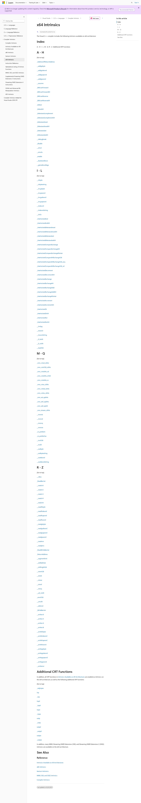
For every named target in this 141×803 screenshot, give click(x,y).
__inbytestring (41, 184)
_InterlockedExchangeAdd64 (46, 292)
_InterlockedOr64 (43, 313)
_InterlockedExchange (44, 279)
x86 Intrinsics (41, 767)
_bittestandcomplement (45, 113)
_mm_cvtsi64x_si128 (44, 376)
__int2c (39, 214)
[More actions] (102, 18)
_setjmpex (40, 688)
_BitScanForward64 (43, 92)
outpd (39, 727)
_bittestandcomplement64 (46, 118)
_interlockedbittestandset (45, 236)
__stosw (39, 580)
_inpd (39, 705)
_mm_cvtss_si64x (43, 384)
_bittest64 (40, 109)
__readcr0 (40, 485)
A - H (119, 24)
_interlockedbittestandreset (46, 227)
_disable (39, 143)
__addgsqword (42, 75)
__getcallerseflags (43, 165)
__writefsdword (42, 636)
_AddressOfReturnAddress (46, 62)
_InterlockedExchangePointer (46, 296)
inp (38, 692)
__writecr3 (40, 619)
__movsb (40, 414)
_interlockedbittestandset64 (46, 240)
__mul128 (40, 440)
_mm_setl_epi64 (42, 406)
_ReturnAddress (42, 554)
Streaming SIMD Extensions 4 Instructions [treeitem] (14, 83)
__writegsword (42, 662)
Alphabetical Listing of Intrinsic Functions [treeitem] (14, 68)
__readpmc (40, 546)
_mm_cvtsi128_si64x (44, 367)
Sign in (137, 2)
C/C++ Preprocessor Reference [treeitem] (13, 36)
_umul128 (40, 597)
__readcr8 (40, 503)
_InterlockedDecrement (45, 270)
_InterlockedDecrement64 (45, 275)
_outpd (39, 731)
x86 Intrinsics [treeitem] (9, 52)
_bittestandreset (42, 122)
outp (38, 718)
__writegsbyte (41, 649)
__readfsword (41, 520)
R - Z (118, 32)
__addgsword (41, 79)
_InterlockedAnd (42, 219)
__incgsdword (41, 197)
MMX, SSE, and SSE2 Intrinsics (47, 775)
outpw (39, 735)
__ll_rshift (40, 343)
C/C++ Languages (59, 18)
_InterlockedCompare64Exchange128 (49, 257)
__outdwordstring (43, 462)
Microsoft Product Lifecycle (56, 9)
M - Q (119, 30)
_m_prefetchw (41, 436)
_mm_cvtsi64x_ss (43, 380)
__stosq (39, 589)
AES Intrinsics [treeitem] (9, 94)
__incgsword (41, 193)
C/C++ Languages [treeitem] (9, 25)
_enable (39, 156)
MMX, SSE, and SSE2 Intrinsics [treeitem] (14, 73)
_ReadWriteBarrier (43, 550)
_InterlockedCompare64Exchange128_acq (51, 262)
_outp (39, 723)
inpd (38, 701)
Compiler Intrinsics (73, 18)
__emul (39, 148)
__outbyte (40, 449)
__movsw (40, 427)
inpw (38, 710)
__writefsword (41, 645)
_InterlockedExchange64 (45, 283)
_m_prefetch (41, 432)
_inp (38, 697)
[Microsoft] (3, 2)
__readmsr (40, 541)
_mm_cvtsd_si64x (43, 363)
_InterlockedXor (42, 318)
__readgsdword (42, 528)
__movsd (40, 419)
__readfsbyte (41, 507)
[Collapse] (24, 17)
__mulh (39, 445)
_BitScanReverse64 (43, 100)
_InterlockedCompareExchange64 (48, 249)
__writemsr (40, 666)
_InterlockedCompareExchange (47, 245)
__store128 (40, 571)
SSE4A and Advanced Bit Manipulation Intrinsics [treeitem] (12, 89)
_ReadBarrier (41, 481)
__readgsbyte (41, 524)
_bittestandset (41, 131)
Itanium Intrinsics (43, 771)
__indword (40, 206)
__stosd (39, 584)
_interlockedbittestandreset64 (47, 232)
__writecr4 (40, 623)
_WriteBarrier (41, 610)
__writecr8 (40, 627)
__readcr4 (40, 498)
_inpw (39, 714)
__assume (40, 83)
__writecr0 (40, 614)
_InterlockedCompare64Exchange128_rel (50, 266)
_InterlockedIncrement (44, 300)
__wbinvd (40, 606)
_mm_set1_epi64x (43, 402)
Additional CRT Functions (124, 35)
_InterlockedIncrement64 (45, 305)
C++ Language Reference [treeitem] (11, 32)
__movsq (40, 423)
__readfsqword (42, 515)
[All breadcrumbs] (38, 18)
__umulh (40, 602)
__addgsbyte (41, 66)
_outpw (39, 740)
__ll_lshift (40, 339)
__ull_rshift (40, 593)
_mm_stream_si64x (43, 410)
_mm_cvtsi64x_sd (43, 371)
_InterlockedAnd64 (43, 223)
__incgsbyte (41, 189)
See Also (119, 37)
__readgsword (41, 537)
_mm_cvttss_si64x (43, 393)
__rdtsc (39, 477)
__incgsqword (41, 202)
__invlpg (39, 326)
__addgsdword (42, 70)
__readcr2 (40, 490)
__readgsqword (42, 533)
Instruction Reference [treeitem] (11, 63)
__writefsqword (42, 640)
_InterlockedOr (42, 309)
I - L (118, 27)
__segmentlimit (42, 558)
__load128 (40, 348)
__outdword (41, 457)
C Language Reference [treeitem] (10, 29)
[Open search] (132, 2)
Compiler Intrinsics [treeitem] (11, 43)
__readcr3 (40, 494)
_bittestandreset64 (43, 126)
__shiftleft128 (41, 563)
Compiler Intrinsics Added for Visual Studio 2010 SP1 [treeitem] (12, 99)
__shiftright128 (42, 567)
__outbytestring (42, 453)
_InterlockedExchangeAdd (45, 288)
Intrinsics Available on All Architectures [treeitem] (12, 48)
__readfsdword (42, 511)
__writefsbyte (41, 632)
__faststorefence (42, 161)
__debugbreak (41, 139)
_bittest (39, 105)
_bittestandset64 (42, 135)
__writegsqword (42, 657)
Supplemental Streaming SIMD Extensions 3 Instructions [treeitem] (14, 77)
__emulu (39, 152)
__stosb (39, 576)
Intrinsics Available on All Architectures (71, 677)
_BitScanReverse (42, 96)
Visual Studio (46, 18)
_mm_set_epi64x (42, 397)
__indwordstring (42, 210)
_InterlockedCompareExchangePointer (50, 253)
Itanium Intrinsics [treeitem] (10, 56)
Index (119, 22)
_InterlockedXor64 (43, 322)
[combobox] (13, 20)
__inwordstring (42, 335)
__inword (40, 331)
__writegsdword (42, 653)
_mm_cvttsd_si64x (43, 389)
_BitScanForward (42, 88)
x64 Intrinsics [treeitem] (9, 60)
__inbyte (39, 180)
